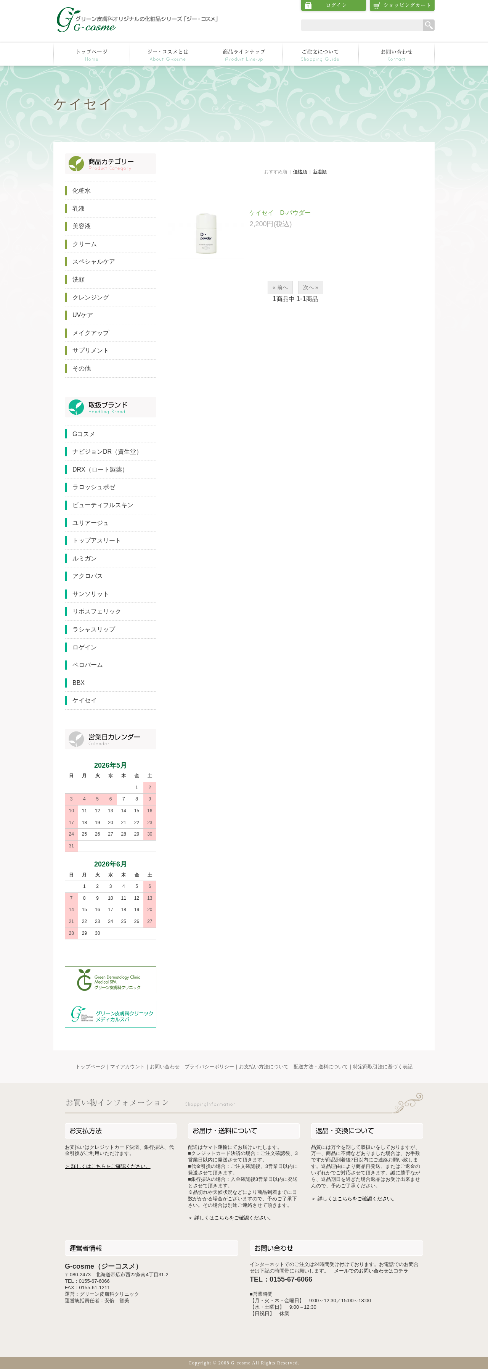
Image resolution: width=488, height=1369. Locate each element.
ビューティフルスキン (102, 505)
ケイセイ (84, 700)
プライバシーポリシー (209, 1066)
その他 (81, 368)
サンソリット (90, 594)
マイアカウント (127, 1066)
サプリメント (90, 350)
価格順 (300, 171)
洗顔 (78, 279)
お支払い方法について (264, 1066)
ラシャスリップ (93, 629)
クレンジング (90, 297)
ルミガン (84, 558)
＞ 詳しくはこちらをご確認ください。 (108, 1166)
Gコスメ (83, 434)
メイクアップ (90, 333)
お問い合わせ (165, 1066)
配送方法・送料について (321, 1066)
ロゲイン (84, 647)
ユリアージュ (90, 523)
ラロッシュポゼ (93, 487)
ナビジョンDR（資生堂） (107, 451)
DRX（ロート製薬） (100, 469)
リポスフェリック (96, 611)
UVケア (82, 315)
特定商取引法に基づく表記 (383, 1066)
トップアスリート (96, 540)
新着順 (320, 171)
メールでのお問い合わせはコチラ (371, 1271)
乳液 (78, 208)
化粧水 (81, 190)
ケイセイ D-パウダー (280, 212)
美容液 (81, 226)
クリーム (84, 244)
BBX (78, 683)
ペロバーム (87, 665)
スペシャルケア (93, 261)
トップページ (90, 1066)
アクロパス (87, 576)
